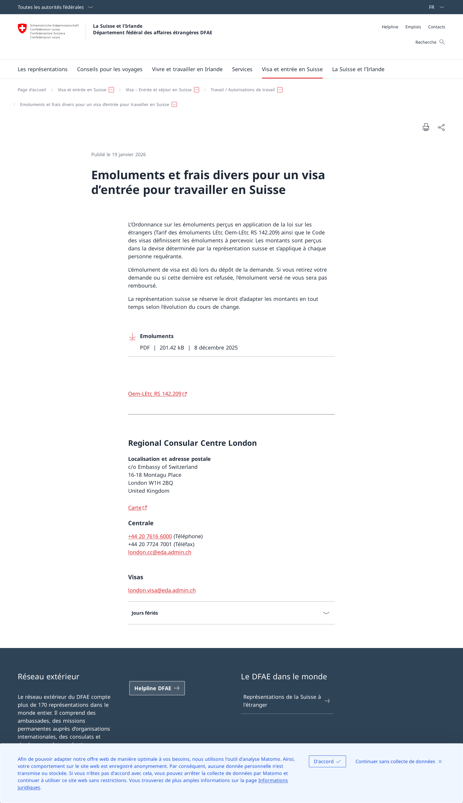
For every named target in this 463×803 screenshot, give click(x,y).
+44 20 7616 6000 (150, 536)
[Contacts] (437, 27)
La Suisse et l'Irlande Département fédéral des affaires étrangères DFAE (152, 29)
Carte (134, 507)
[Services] (242, 69)
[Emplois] (413, 27)
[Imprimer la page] (425, 127)
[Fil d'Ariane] (229, 97)
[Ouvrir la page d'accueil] (115, 37)
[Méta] (413, 27)
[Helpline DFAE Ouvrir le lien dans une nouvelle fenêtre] (157, 688)
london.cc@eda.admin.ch (159, 552)
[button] (42, 69)
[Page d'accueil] (32, 89)
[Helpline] (390, 27)
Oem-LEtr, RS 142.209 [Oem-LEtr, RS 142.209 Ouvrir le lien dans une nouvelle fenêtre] (154, 393)
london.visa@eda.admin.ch (162, 590)
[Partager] (441, 127)
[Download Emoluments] (231, 342)
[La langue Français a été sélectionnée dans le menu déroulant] (434, 7)
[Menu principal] (227, 69)
